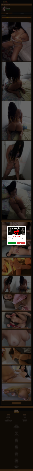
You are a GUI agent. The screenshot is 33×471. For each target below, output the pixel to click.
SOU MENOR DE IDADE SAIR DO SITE (21, 243)
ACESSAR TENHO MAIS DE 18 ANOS (12, 243)
